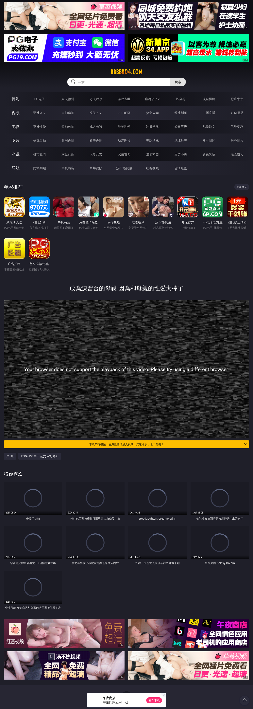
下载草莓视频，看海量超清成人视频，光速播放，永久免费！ (168, 444)
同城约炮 (39, 168)
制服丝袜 (152, 126)
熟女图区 (209, 140)
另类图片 (237, 140)
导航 (16, 168)
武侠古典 (124, 154)
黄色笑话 (209, 154)
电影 (16, 126)
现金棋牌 (209, 99)
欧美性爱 (124, 126)
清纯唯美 (180, 140)
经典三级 (180, 126)
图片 (16, 140)
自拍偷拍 (67, 113)
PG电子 (39, 99)
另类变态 (237, 126)
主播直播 (209, 113)
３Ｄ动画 (124, 113)
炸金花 (180, 99)
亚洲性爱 (39, 126)
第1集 (10, 456)
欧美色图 (96, 140)
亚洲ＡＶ (39, 113)
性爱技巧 (237, 154)
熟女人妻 (152, 113)
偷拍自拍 (67, 126)
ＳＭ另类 (237, 113)
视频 (16, 112)
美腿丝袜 (152, 140)
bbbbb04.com (126, 72)
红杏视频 (152, 168)
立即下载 (154, 700)
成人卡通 (96, 126)
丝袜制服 (180, 113)
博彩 (16, 99)
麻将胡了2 (152, 99)
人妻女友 (96, 154)
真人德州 (67, 99)
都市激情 (39, 154)
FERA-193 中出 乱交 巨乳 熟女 (39, 456)
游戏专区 (124, 99)
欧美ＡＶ (96, 113)
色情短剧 (180, 168)
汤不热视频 (124, 168)
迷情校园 (152, 154)
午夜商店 (67, 168)
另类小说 (180, 154)
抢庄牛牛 (237, 99)
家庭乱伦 (67, 154)
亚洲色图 (67, 140)
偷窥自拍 (39, 140)
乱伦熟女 (209, 126)
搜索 (178, 82)
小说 (16, 154)
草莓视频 (96, 168)
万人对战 (96, 99)
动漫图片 (124, 140)
